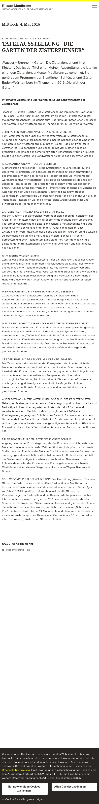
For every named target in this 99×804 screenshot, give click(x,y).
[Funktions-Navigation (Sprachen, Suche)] (94, 7)
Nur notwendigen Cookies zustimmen (24, 788)
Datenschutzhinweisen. (16, 770)
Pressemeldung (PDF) (18, 549)
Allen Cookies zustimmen (70, 786)
